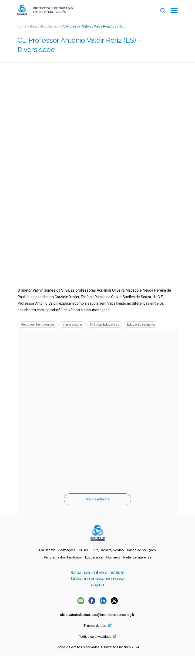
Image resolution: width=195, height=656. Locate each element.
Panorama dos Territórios (63, 557)
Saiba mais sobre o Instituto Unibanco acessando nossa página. (97, 578)
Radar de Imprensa (137, 557)
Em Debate (47, 550)
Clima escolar (72, 324)
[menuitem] (47, 550)
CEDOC (84, 550)
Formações (67, 550)
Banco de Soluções (44, 26)
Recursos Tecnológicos (38, 324)
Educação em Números (102, 557)
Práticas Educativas (104, 324)
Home (21, 26)
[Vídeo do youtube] (97, 132)
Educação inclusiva (141, 324)
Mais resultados (97, 499)
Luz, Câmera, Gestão (108, 550)
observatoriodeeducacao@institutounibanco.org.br (97, 615)
